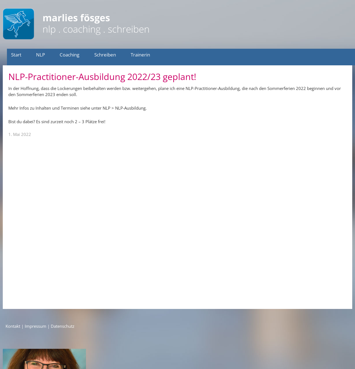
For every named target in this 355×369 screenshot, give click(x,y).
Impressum (35, 326)
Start (16, 54)
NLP (40, 54)
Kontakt (13, 326)
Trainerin (140, 54)
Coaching (69, 54)
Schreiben (105, 54)
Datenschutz (62, 326)
